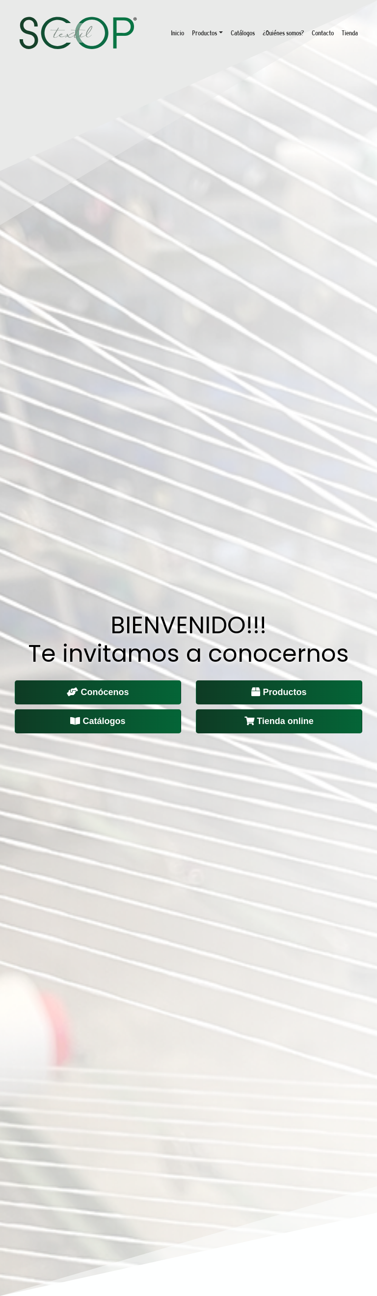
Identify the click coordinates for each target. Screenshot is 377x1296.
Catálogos (243, 33)
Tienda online (279, 721)
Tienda (350, 33)
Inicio (177, 33)
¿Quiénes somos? (283, 33)
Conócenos (98, 692)
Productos (204, 33)
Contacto (323, 33)
